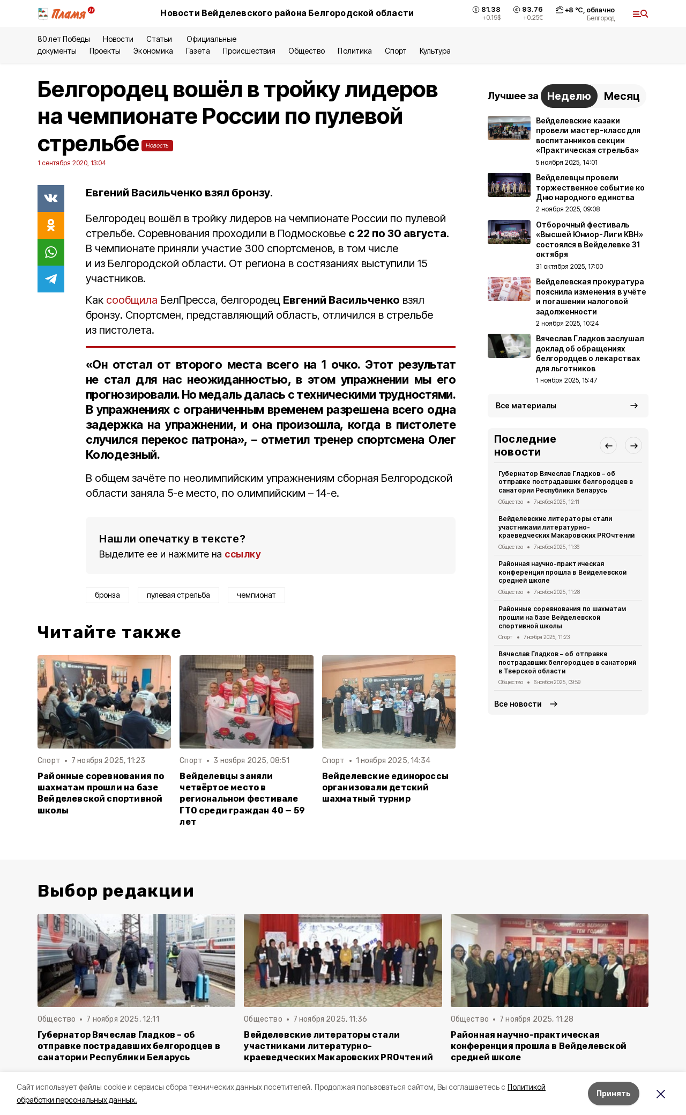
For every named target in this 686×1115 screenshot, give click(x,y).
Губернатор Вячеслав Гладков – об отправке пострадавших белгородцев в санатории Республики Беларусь (565, 482)
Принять (613, 1093)
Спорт (396, 50)
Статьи (160, 38)
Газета (198, 50)
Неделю (569, 96)
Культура (435, 50)
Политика (354, 50)
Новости (118, 38)
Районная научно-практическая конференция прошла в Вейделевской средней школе (562, 572)
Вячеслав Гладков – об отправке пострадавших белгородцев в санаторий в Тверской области (567, 662)
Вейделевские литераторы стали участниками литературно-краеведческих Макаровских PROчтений (566, 527)
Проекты (105, 50)
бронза (107, 594)
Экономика (153, 50)
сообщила (132, 300)
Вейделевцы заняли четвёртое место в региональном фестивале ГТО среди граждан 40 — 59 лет (242, 798)
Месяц (622, 96)
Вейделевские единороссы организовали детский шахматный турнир (385, 787)
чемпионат (256, 594)
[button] (608, 445)
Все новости (518, 703)
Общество (306, 50)
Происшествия (249, 50)
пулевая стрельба (178, 594)
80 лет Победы (64, 38)
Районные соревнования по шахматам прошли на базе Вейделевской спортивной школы (101, 793)
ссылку (243, 554)
